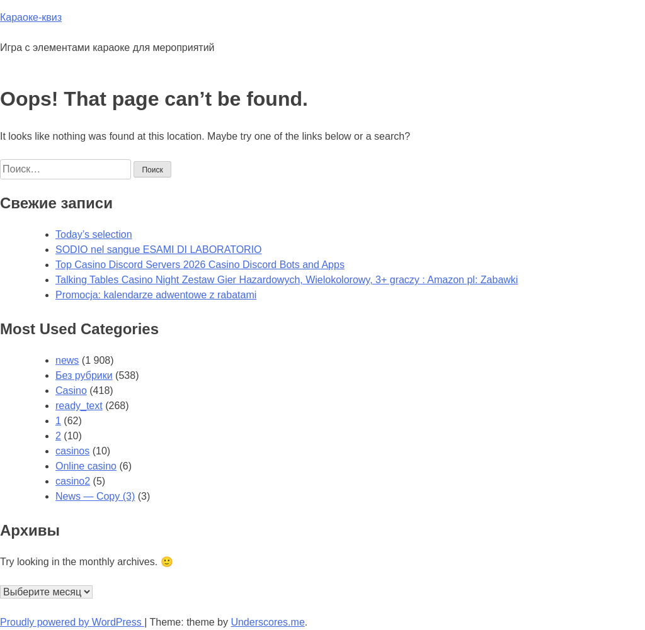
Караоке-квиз (31, 17)
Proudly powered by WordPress (72, 622)
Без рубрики (84, 375)
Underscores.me (267, 622)
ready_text (79, 405)
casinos (72, 451)
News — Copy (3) (95, 496)
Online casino (86, 466)
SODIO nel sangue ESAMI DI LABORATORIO (158, 249)
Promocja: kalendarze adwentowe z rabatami (155, 295)
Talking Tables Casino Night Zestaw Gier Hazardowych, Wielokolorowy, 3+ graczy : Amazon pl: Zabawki (286, 279)
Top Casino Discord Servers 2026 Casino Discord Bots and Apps (200, 264)
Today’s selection (93, 234)
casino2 (72, 481)
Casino (71, 390)
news (67, 360)
